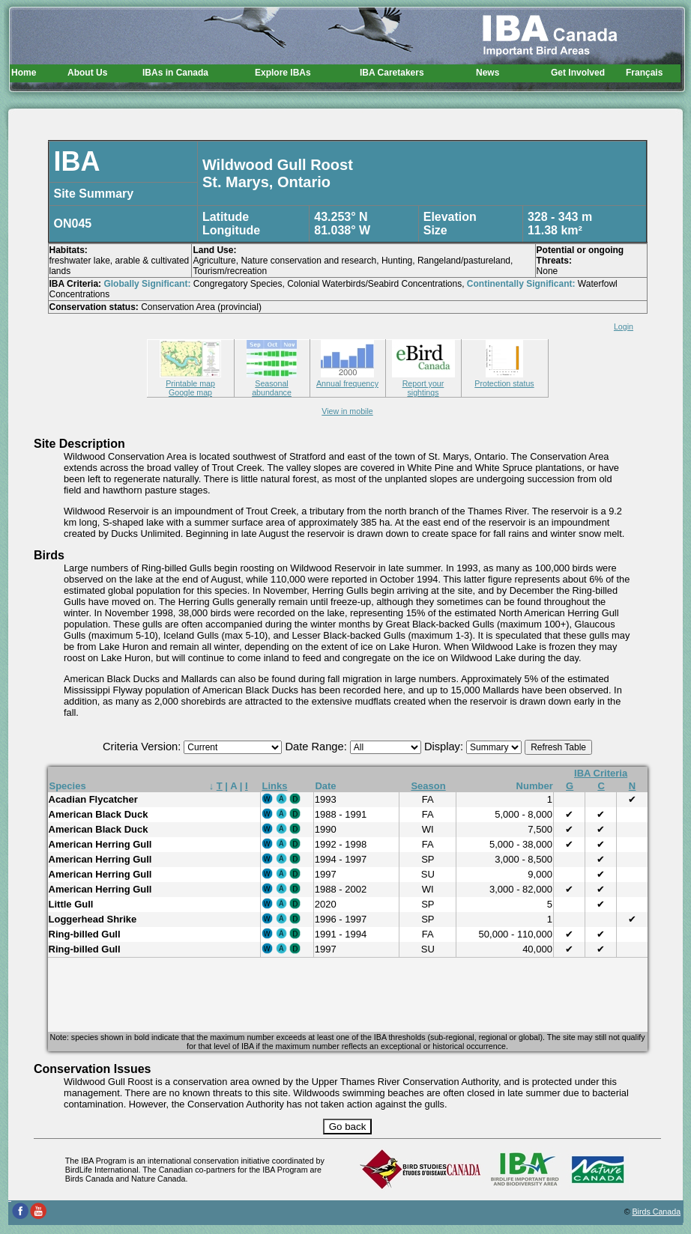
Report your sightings (423, 383)
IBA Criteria (600, 773)
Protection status (504, 379)
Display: (445, 747)
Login (623, 326)
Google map (190, 392)
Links (275, 785)
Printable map (190, 379)
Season (428, 785)
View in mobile (347, 411)
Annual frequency (347, 379)
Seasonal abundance (272, 383)
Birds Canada (657, 1211)
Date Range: (317, 747)
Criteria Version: (143, 747)
